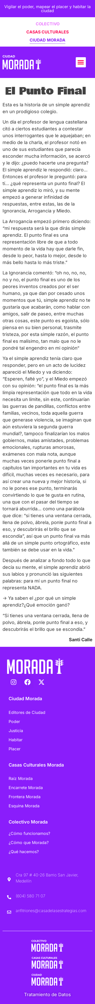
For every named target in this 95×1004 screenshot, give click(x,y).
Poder (14, 721)
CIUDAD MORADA (47, 40)
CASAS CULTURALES (47, 31)
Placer (15, 748)
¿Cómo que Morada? (29, 842)
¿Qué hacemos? (24, 851)
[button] (81, 62)
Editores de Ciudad (27, 712)
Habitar (16, 739)
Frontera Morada (25, 796)
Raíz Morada (21, 778)
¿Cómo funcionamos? (29, 833)
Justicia (16, 730)
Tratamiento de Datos (47, 994)
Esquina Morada (24, 805)
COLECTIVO (48, 23)
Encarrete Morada (26, 787)
